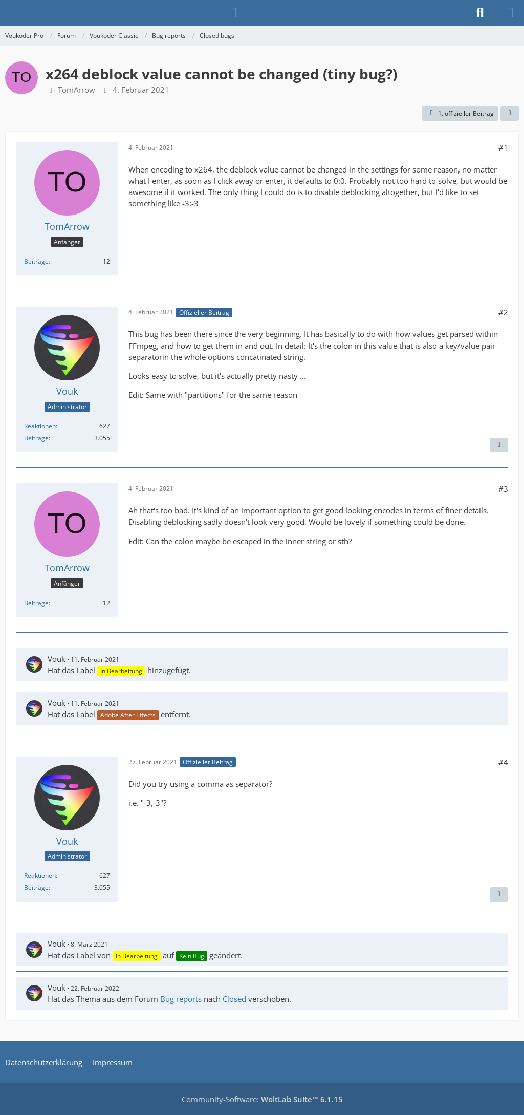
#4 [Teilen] (503, 762)
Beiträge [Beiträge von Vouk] (36, 438)
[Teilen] (509, 113)
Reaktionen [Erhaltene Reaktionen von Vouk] (40, 426)
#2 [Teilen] (503, 312)
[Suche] (480, 13)
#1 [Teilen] (503, 147)
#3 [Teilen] (503, 489)
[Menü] (510, 13)
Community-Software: (262, 1099)
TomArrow (76, 89)
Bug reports (181, 999)
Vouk (57, 659)
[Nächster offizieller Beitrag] (499, 445)
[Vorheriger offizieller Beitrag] (499, 894)
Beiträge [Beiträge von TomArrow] (36, 261)
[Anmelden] (234, 13)
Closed (234, 999)
